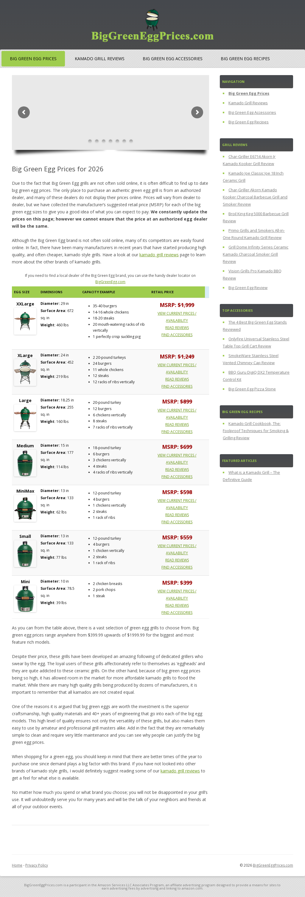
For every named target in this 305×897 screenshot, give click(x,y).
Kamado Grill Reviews (100, 58)
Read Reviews (177, 327)
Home (17, 865)
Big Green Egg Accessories (173, 58)
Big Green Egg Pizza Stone (252, 389)
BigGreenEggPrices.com (273, 865)
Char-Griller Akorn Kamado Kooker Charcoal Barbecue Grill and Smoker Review (255, 197)
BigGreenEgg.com (110, 281)
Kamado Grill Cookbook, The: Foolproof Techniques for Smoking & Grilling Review (256, 430)
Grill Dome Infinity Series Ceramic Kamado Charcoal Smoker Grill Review (255, 254)
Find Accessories (176, 334)
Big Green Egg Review (247, 287)
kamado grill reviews (159, 254)
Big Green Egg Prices (33, 58)
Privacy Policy (36, 865)
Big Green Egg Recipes (245, 58)
